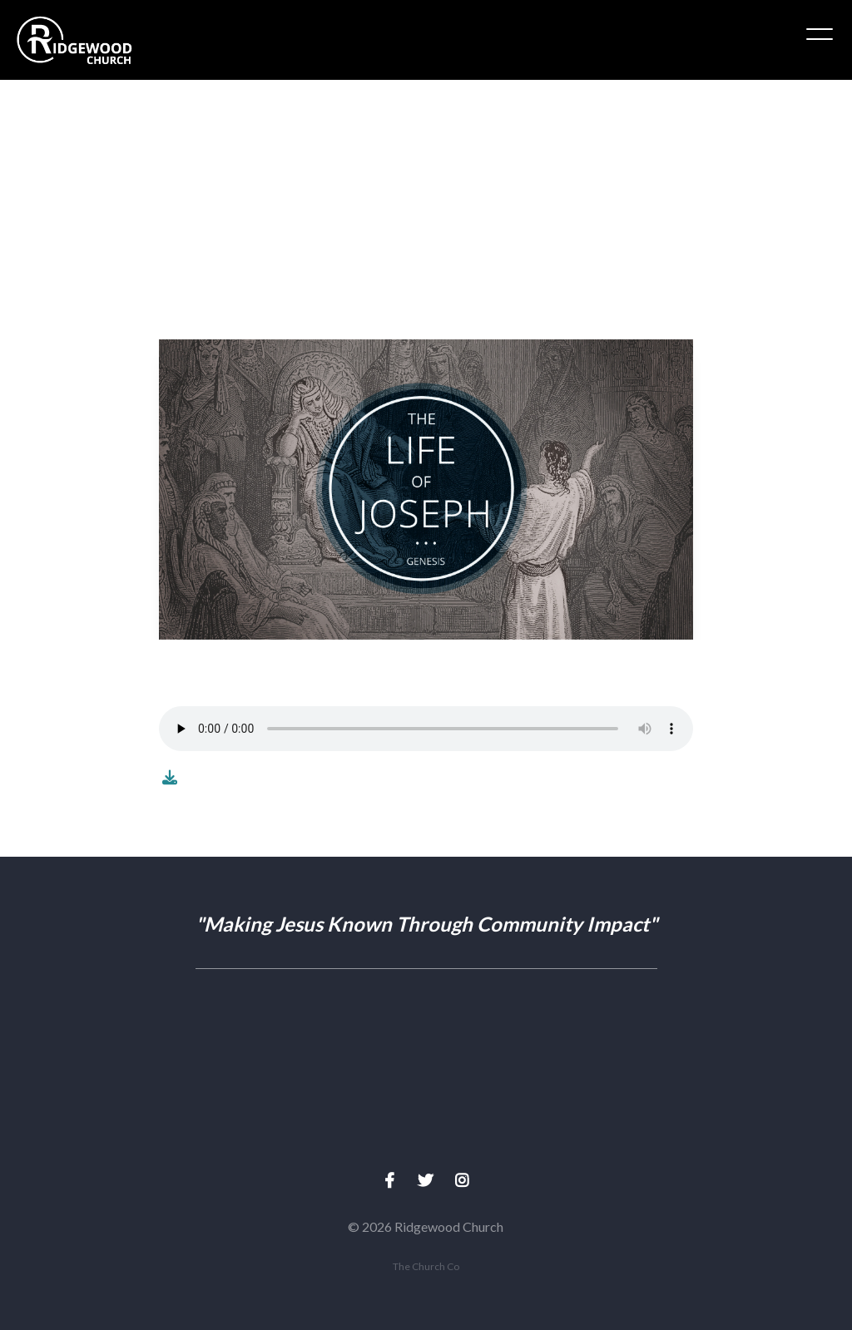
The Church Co (426, 1266)
